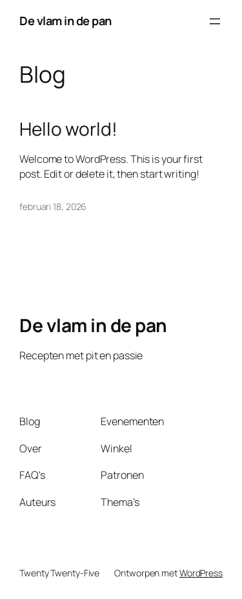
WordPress (201, 573)
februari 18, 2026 (52, 206)
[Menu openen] (215, 21)
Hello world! (68, 129)
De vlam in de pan (65, 20)
